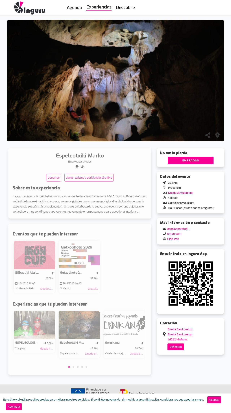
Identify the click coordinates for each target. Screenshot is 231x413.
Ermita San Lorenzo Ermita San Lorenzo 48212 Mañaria (180, 334)
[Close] (214, 399)
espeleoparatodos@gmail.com (187, 228)
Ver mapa (176, 346)
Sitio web (173, 239)
